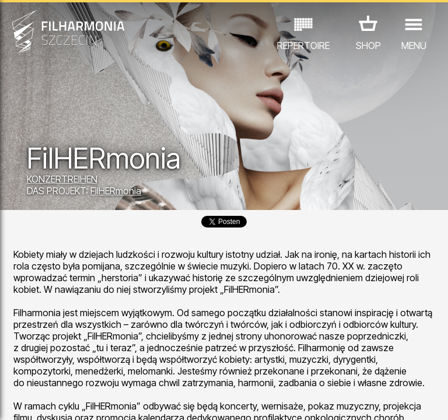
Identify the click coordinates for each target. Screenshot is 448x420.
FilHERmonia (115, 191)
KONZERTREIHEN (62, 179)
